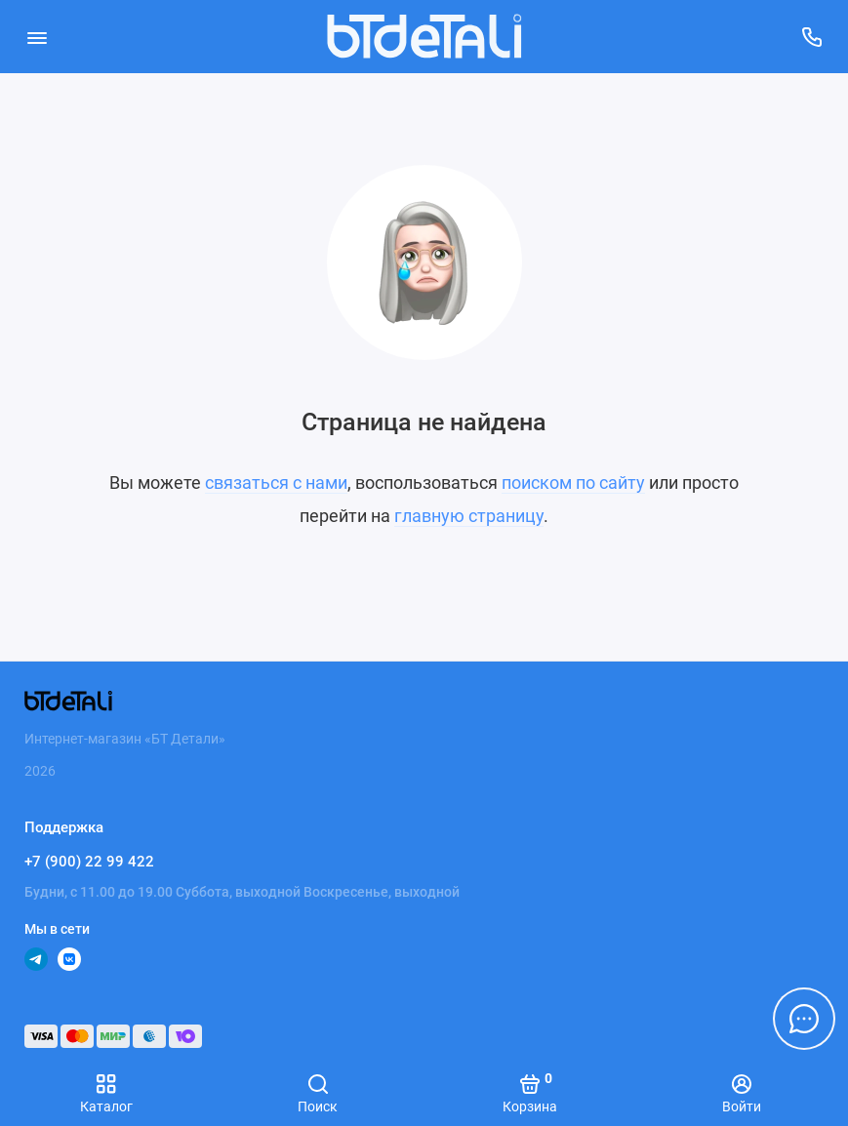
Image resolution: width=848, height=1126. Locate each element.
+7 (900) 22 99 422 (89, 861)
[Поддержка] (811, 36)
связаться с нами (276, 482)
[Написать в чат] (804, 1018)
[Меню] (36, 36)
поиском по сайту (573, 482)
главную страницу (469, 515)
